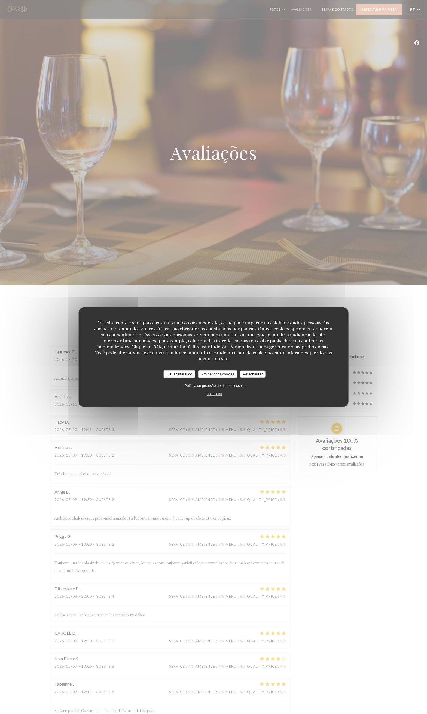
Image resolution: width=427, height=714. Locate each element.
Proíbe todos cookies (217, 374)
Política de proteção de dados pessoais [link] (215, 386)
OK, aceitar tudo (179, 374)
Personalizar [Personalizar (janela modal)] (253, 374)
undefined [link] (214, 394)
